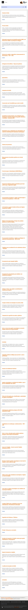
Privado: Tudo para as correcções (9, 530)
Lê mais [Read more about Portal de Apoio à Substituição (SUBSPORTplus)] (3, 177)
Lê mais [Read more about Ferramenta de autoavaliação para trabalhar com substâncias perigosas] (3, 282)
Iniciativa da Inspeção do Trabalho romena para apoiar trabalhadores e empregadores (13, 539)
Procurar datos (5, 25)
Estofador (4, 342)
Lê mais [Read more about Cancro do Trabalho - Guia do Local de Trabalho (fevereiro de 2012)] (3, 454)
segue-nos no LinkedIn (9, 598)
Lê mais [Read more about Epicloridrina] (3, 84)
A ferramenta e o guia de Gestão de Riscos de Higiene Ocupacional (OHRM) (13, 207)
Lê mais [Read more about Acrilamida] (3, 587)
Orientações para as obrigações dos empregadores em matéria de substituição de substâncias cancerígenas (13, 131)
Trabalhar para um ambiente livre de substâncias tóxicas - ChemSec (14, 248)
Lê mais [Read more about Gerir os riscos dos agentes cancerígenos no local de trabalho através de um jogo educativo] (3, 335)
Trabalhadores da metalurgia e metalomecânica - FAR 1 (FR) (13, 424)
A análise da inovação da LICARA (9, 566)
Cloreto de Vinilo (5, 13)
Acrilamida (4, 579)
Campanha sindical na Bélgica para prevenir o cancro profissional (13, 355)
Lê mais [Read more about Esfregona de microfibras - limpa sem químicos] (3, 71)
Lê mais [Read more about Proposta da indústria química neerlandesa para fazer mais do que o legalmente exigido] (3, 191)
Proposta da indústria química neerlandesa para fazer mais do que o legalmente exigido (13, 184)
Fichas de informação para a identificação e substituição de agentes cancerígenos (14, 397)
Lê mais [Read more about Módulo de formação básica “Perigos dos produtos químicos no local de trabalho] (3, 231)
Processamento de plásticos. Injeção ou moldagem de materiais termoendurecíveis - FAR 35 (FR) (13, 238)
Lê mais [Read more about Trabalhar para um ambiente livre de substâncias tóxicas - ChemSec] (3, 255)
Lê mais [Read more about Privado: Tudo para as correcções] (3, 532)
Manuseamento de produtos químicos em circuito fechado (12, 158)
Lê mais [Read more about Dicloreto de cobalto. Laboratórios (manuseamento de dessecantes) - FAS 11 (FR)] (3, 57)
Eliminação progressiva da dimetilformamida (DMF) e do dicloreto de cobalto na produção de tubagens (14, 40)
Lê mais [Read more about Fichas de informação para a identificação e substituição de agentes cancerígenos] (3, 403)
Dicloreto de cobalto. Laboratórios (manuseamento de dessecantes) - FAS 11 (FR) (13, 55)
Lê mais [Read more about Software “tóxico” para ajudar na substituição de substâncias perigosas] (3, 296)
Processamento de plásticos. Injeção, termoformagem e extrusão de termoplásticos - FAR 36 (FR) (13, 198)
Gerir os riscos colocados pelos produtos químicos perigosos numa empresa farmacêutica (12, 434)
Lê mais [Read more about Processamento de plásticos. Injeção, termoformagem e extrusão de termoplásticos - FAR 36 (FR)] (3, 201)
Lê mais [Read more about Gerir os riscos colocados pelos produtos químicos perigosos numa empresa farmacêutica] (3, 441)
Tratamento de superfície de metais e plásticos (12, 315)
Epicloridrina (4, 77)
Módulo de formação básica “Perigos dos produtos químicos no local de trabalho (12, 221)
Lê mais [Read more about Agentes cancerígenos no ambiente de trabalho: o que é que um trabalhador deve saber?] (3, 390)
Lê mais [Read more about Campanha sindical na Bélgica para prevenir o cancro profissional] (3, 362)
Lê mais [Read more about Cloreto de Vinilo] (3, 19)
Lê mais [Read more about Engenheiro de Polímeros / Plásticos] (3, 523)
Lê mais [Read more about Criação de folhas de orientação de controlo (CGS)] (3, 309)
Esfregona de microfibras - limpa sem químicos (12, 63)
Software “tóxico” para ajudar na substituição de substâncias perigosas (12, 289)
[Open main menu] (3, 2)
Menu (6, 2)
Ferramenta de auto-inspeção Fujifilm (10, 261)
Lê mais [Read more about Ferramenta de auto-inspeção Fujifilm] (3, 267)
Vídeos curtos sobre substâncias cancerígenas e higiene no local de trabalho (14, 475)
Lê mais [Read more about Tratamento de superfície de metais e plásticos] (3, 322)
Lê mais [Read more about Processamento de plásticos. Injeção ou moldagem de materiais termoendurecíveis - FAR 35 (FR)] (3, 241)
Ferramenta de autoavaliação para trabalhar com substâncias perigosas (12, 274)
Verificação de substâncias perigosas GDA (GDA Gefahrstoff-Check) (12, 410)
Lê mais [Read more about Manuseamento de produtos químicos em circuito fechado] (3, 165)
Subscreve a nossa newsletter (6, 597)
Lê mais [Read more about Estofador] (3, 348)
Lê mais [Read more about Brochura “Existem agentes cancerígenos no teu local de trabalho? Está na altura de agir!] (3, 468)
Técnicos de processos (7, 144)
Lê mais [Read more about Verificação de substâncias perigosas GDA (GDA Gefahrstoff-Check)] (3, 417)
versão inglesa (16, 607)
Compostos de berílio (6, 90)
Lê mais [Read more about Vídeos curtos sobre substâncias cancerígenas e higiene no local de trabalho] (3, 482)
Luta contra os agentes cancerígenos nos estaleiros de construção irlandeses (13, 489)
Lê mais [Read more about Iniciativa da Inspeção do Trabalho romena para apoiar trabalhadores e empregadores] (3, 546)
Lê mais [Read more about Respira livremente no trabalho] (3, 559)
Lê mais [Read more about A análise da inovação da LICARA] (3, 573)
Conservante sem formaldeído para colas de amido (12, 103)
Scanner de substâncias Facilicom (9, 368)
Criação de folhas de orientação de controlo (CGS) (12, 302)
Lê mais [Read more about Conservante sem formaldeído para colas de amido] (3, 109)
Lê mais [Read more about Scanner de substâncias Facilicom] (3, 376)
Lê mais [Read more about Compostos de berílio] (3, 97)
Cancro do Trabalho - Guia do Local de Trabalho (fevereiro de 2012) (12, 448)
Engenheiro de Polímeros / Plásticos (9, 517)
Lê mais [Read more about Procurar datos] (3, 33)
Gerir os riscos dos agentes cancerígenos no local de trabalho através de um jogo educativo (13, 329)
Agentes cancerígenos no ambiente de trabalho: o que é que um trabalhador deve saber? (13, 383)
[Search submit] (25, 7)
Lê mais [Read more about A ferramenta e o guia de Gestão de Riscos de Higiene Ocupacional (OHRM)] (3, 214)
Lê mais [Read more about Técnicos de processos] (3, 151)
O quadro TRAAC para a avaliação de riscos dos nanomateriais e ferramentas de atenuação (12, 504)
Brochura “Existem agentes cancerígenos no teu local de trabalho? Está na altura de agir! (14, 461)
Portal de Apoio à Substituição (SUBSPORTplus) (12, 171)
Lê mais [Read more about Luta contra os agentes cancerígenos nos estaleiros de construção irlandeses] (3, 497)
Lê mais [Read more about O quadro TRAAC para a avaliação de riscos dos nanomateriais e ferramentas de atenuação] (3, 511)
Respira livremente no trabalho (8, 552)
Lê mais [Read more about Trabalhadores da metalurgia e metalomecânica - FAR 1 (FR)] (3, 427)
